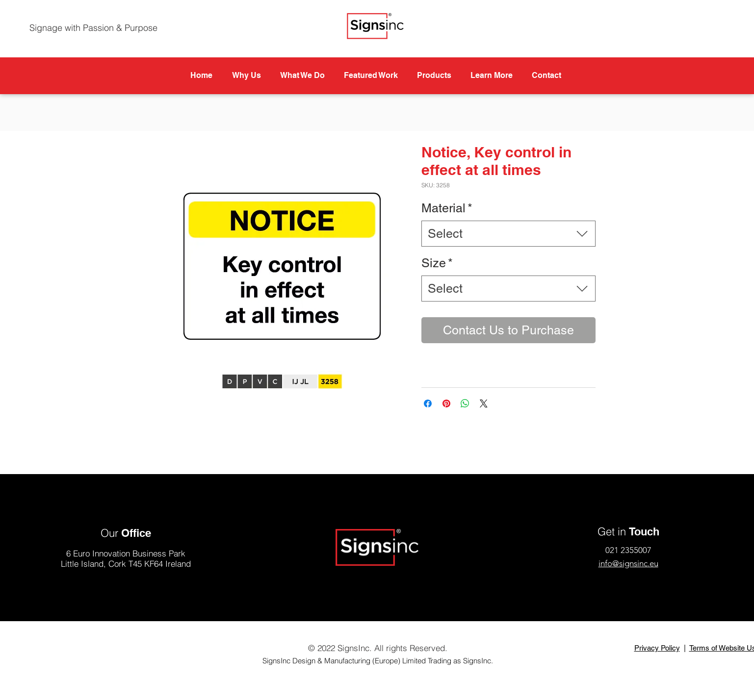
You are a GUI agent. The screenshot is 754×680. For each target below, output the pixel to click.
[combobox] (508, 234)
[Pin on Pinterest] (446, 403)
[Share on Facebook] (428, 403)
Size (437, 263)
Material (446, 208)
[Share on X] (484, 403)
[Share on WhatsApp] (465, 403)
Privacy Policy (657, 648)
